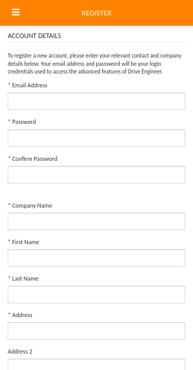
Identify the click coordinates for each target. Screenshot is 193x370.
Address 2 (20, 351)
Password (22, 121)
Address (20, 315)
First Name (23, 242)
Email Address (27, 85)
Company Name (30, 205)
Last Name (23, 278)
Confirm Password (33, 158)
